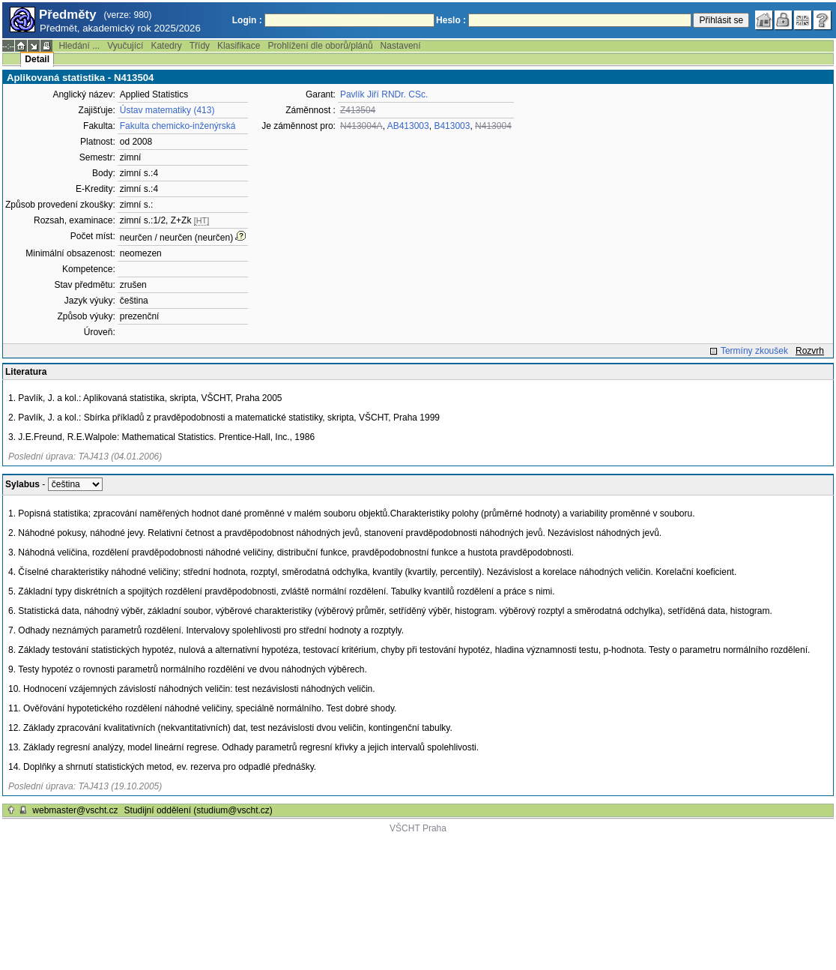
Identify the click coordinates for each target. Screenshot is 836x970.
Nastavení (401, 45)
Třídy (200, 45)
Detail (37, 59)
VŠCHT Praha (418, 828)
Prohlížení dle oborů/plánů (319, 45)
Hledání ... (79, 45)
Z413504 (357, 110)
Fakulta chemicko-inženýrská (178, 126)
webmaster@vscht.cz (75, 810)
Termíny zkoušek (754, 351)
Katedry (166, 45)
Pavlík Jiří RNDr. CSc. (384, 94)
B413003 (452, 126)
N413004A (361, 126)
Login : (247, 20)
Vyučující (125, 45)
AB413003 (408, 126)
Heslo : (451, 20)
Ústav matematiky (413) (167, 110)
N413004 (493, 126)
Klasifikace (238, 45)
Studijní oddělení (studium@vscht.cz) (198, 810)
